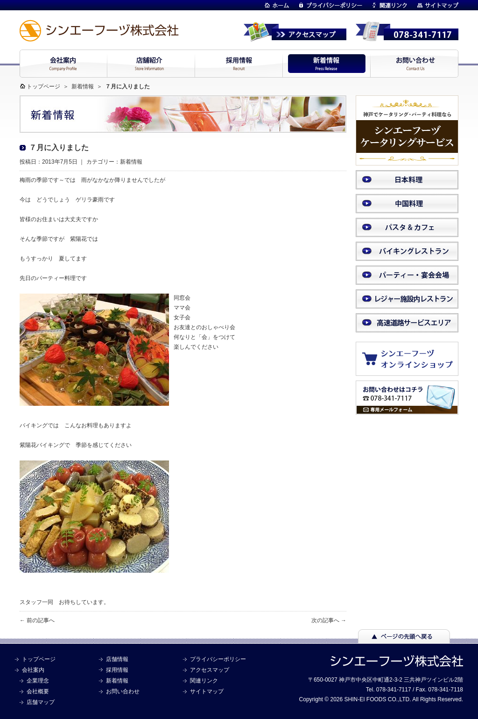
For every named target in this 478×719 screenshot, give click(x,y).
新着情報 (82, 86)
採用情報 (117, 670)
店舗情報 (117, 659)
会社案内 (33, 670)
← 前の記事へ (37, 620)
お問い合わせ (123, 691)
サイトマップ (207, 691)
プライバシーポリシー (218, 659)
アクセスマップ (209, 670)
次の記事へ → (328, 620)
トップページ (43, 86)
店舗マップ (41, 702)
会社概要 (38, 691)
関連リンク (204, 680)
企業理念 (38, 680)
